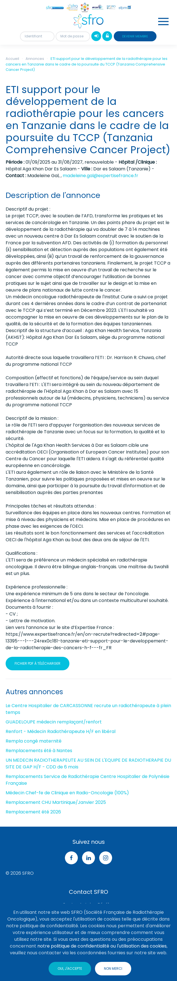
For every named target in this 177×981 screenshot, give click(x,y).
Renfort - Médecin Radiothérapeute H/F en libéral (60, 731)
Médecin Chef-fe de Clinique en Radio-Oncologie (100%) (67, 793)
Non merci (113, 968)
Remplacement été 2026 (33, 812)
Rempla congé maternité (34, 741)
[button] (163, 21)
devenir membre (135, 36)
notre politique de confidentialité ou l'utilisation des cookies (102, 946)
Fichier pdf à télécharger (37, 663)
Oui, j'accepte (70, 968)
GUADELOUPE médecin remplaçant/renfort (54, 722)
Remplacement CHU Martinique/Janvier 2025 (56, 802)
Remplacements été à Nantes (39, 750)
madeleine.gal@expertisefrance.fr (100, 175)
